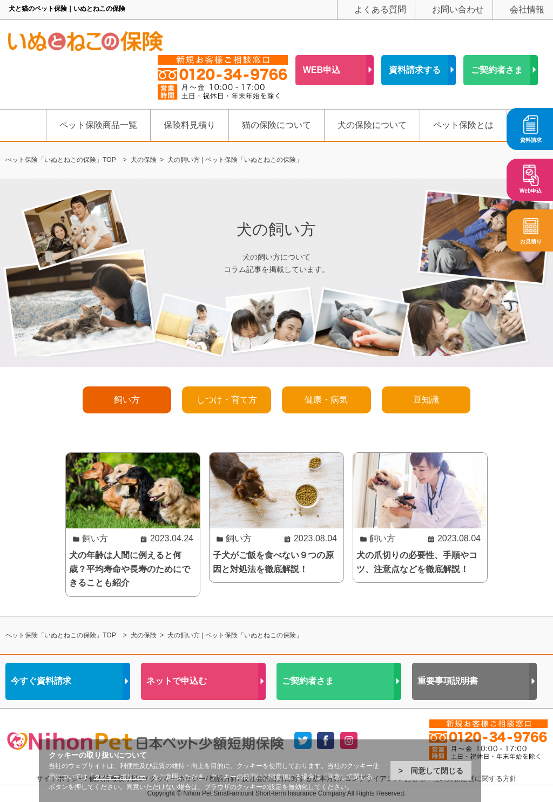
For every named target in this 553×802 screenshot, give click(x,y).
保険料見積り (189, 125)
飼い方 (127, 399)
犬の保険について (372, 125)
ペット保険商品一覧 (98, 125)
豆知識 (426, 399)
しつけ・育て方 (227, 399)
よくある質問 (380, 9)
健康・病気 (326, 399)
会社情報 (527, 9)
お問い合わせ (458, 9)
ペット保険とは (463, 125)
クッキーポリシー (120, 776)
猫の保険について (276, 125)
